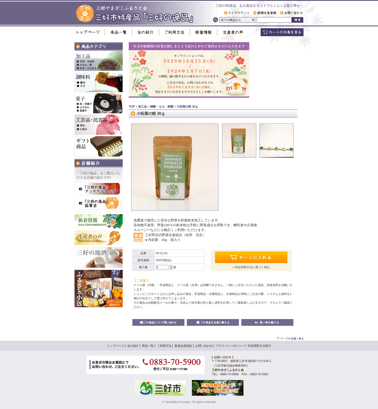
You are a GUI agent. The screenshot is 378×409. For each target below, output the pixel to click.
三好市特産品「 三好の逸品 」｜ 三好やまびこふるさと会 (134, 14)
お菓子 (98, 103)
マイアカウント (236, 12)
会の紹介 (145, 32)
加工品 (98, 61)
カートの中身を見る (282, 32)
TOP (132, 106)
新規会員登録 (264, 12)
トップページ (89, 32)
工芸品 (98, 125)
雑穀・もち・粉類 (161, 106)
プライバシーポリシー (230, 346)
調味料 (98, 82)
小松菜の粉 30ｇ (187, 106)
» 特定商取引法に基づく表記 (251, 267)
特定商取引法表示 (259, 346)
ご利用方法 (174, 32)
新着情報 (203, 32)
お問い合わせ (291, 12)
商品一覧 (118, 32)
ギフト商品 (98, 146)
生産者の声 (233, 32)
